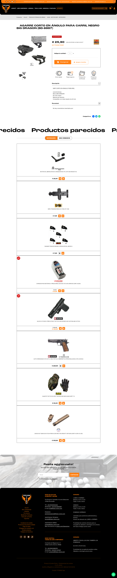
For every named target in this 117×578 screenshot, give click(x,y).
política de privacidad (51, 479)
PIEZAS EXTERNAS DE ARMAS (37, 17)
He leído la (48, 479)
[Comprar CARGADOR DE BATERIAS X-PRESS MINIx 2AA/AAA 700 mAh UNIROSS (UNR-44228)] (59, 290)
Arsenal (31, 8)
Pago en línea (26, 526)
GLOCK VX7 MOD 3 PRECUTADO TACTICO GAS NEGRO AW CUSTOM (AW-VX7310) (58, 321)
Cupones (26, 518)
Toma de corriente (26, 516)
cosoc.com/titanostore (62, 526)
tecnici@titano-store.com (52, 519)
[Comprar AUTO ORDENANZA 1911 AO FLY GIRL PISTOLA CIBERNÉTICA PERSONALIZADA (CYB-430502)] (60, 366)
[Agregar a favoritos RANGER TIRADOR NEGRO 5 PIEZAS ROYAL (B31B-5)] (63, 253)
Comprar (63, 62)
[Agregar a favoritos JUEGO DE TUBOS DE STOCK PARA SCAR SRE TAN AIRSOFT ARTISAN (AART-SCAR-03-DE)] (63, 440)
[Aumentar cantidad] (73, 53)
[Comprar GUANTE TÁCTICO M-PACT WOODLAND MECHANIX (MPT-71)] (60, 403)
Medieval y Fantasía (49, 8)
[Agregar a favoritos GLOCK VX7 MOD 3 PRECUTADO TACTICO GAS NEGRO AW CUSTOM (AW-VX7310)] (63, 328)
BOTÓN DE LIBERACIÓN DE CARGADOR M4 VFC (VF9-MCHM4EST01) (58, 171)
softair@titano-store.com (40, 1)
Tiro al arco (38, 8)
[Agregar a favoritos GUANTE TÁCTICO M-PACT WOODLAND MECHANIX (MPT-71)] (63, 403)
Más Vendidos (64, 138)
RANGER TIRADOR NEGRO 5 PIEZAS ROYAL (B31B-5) (58, 246)
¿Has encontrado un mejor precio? (74, 42)
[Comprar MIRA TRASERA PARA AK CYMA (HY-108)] (59, 216)
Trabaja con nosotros (27, 532)
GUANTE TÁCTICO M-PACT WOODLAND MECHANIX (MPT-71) (58, 396)
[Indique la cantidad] (70, 53)
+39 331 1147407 (56, 550)
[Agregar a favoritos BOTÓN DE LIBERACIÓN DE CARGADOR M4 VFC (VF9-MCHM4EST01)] (63, 178)
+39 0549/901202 (52, 505)
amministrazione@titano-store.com (86, 1)
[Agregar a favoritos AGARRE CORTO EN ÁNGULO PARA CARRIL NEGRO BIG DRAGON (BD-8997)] (80, 62)
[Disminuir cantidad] (66, 53)
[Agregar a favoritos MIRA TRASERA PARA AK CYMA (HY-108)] (63, 216)
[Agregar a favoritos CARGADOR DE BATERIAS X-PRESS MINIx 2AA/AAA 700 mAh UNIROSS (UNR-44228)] (63, 290)
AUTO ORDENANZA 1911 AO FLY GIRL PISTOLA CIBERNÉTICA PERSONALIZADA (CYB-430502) (58, 359)
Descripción (76, 83)
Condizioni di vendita (27, 523)
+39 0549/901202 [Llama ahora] (67, 1)
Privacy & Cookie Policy (51, 563)
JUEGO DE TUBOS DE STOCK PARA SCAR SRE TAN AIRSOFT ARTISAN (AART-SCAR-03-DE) (58, 433)
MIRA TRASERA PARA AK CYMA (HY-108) (58, 209)
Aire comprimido (22, 8)
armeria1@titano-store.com (57, 552)
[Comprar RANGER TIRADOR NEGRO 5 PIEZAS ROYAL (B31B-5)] (59, 253)
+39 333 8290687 (56, 506)
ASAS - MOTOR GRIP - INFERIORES (56, 17)
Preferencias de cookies (66, 563)
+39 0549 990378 (52, 548)
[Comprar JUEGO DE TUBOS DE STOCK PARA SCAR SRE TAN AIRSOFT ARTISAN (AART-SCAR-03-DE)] (60, 440)
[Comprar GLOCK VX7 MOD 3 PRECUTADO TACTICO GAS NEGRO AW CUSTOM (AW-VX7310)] (60, 328)
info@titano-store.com (55, 508)
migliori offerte (58, 469)
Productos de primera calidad (26, 524)
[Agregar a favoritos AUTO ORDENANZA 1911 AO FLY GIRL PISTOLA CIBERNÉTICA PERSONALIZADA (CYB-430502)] (63, 366)
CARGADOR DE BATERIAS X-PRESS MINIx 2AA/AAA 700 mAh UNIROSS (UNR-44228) (58, 283)
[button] (114, 1)
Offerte (59, 8)
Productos (19, 17)
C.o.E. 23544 (58, 565)
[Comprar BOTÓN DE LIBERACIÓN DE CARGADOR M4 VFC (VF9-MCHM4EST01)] (60, 178)
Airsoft (13, 8)
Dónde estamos (26, 530)
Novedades (51, 138)
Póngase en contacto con (26, 528)
